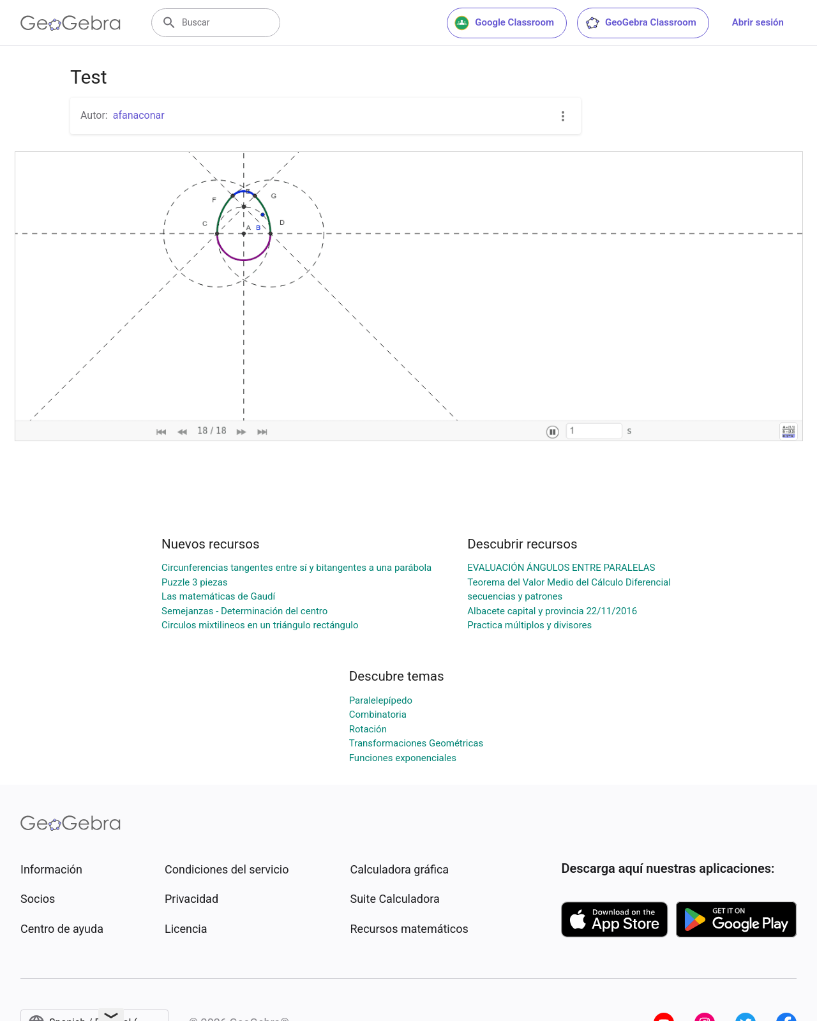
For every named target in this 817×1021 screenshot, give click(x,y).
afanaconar (139, 115)
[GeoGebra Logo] (70, 23)
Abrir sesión (758, 22)
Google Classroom (504, 23)
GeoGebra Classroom (640, 23)
